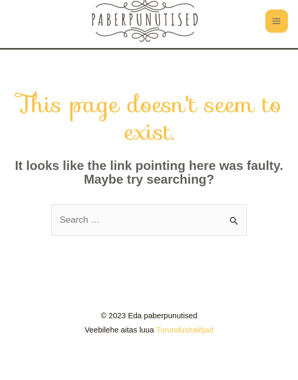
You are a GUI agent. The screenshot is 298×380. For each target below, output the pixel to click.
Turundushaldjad (184, 330)
